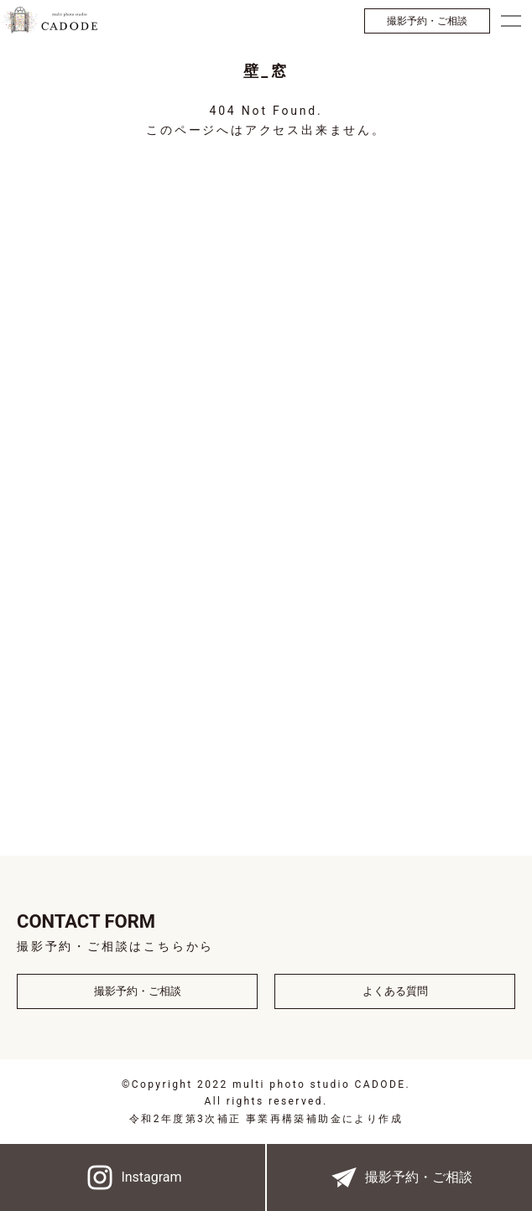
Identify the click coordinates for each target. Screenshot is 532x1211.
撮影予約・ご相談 (427, 21)
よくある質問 (395, 991)
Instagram (132, 1177)
